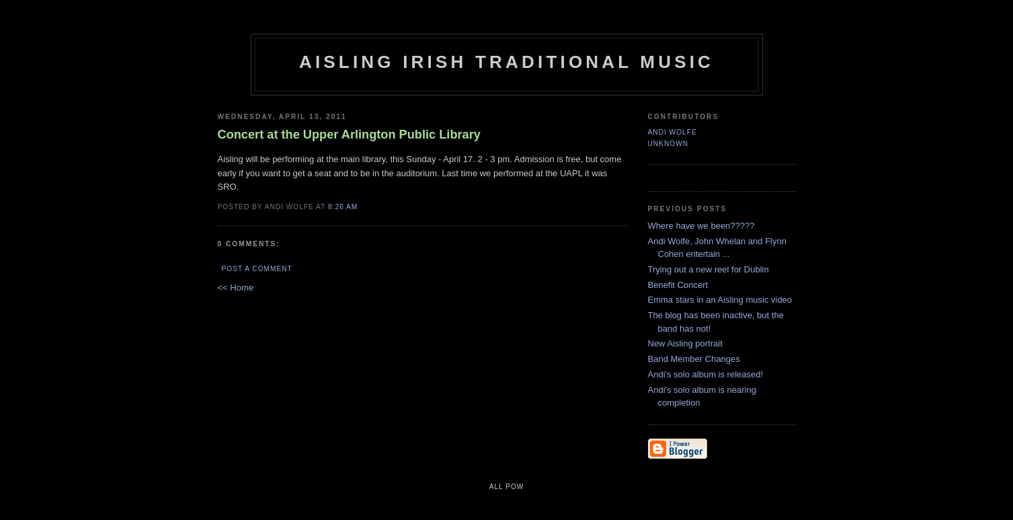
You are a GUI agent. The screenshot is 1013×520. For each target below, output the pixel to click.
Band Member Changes (694, 359)
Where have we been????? (701, 226)
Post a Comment (257, 268)
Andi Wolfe (672, 132)
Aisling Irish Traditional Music (506, 62)
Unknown (668, 143)
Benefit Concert (678, 285)
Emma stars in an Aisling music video (720, 300)
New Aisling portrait (685, 343)
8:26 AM (343, 207)
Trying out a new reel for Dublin (708, 269)
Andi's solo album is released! (706, 374)
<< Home (235, 288)
